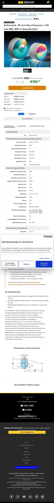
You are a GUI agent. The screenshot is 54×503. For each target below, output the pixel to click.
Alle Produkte (13, 14)
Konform (31, 231)
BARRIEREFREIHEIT (26, 479)
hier (35, 284)
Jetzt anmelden (27, 432)
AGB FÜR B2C (34, 478)
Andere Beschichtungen (36, 78)
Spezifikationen (9, 126)
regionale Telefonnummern (29, 401)
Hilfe (26, 457)
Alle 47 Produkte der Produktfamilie (24, 19)
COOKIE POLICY (24, 478)
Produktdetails (21, 126)
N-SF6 (36, 194)
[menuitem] (9, 2)
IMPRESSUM (41, 478)
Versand (27, 451)
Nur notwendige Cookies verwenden (10, 264)
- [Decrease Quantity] (17, 82)
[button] (36, 19)
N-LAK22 (31, 194)
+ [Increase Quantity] (22, 82)
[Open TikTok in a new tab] (42, 497)
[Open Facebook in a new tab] (11, 497)
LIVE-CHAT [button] (27, 405)
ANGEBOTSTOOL (26, 416)
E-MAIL (27, 409)
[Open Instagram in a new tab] (37, 497)
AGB (30, 478)
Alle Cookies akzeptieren (44, 264)
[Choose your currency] (28, 10)
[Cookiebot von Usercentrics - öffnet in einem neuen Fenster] (44, 236)
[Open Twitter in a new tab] (18, 497)
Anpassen (27, 264)
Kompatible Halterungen (36, 126)
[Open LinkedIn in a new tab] (30, 497)
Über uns (26, 442)
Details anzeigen (44, 258)
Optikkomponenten (22, 14)
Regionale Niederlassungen (26, 445)
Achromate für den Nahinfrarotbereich (27, 15)
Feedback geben (26, 460)
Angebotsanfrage (19, 104)
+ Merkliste (21, 114)
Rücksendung (26, 454)
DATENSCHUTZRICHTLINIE (14, 478)
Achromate (41, 14)
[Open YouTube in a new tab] (24, 497)
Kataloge (26, 463)
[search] (27, 6)
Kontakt (32, 10)
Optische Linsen (33, 14)
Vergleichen (31, 114)
